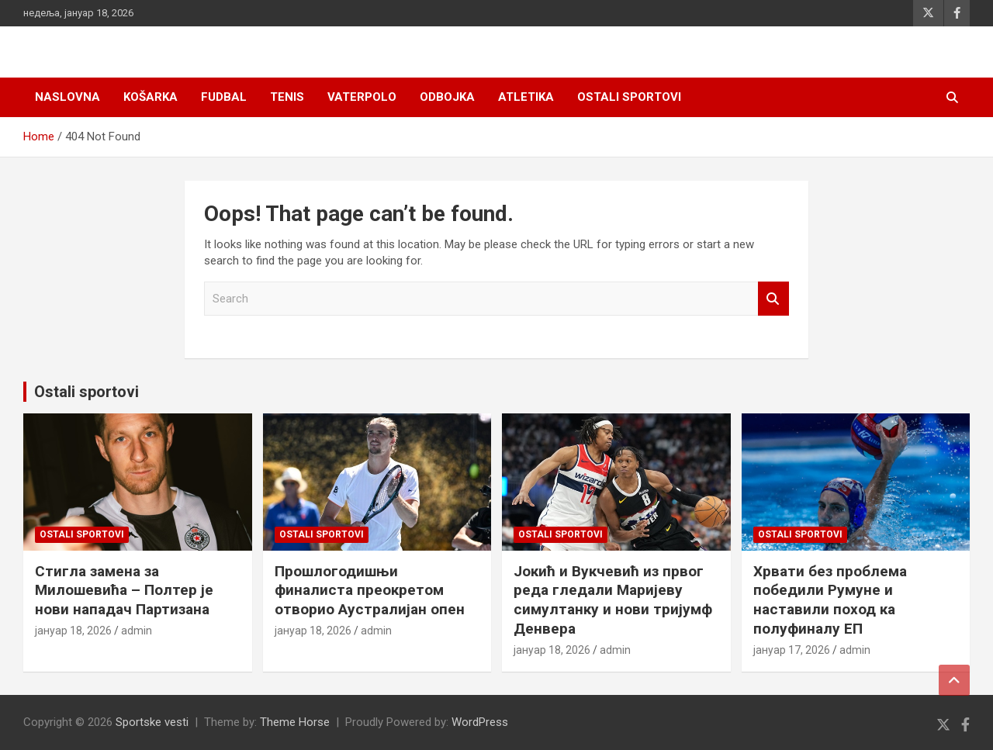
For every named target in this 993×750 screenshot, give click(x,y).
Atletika (526, 97)
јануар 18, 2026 (73, 630)
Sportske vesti (152, 722)
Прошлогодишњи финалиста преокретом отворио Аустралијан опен (370, 590)
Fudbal (224, 97)
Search (773, 299)
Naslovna (67, 97)
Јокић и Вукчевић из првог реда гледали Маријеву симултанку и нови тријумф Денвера (613, 600)
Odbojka (447, 97)
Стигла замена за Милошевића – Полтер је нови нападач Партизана (124, 590)
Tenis (287, 97)
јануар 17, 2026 (791, 650)
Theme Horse (295, 722)
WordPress (480, 722)
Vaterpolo (361, 97)
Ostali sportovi (629, 97)
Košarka (150, 97)
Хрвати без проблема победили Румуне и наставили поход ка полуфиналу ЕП (830, 600)
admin (136, 630)
